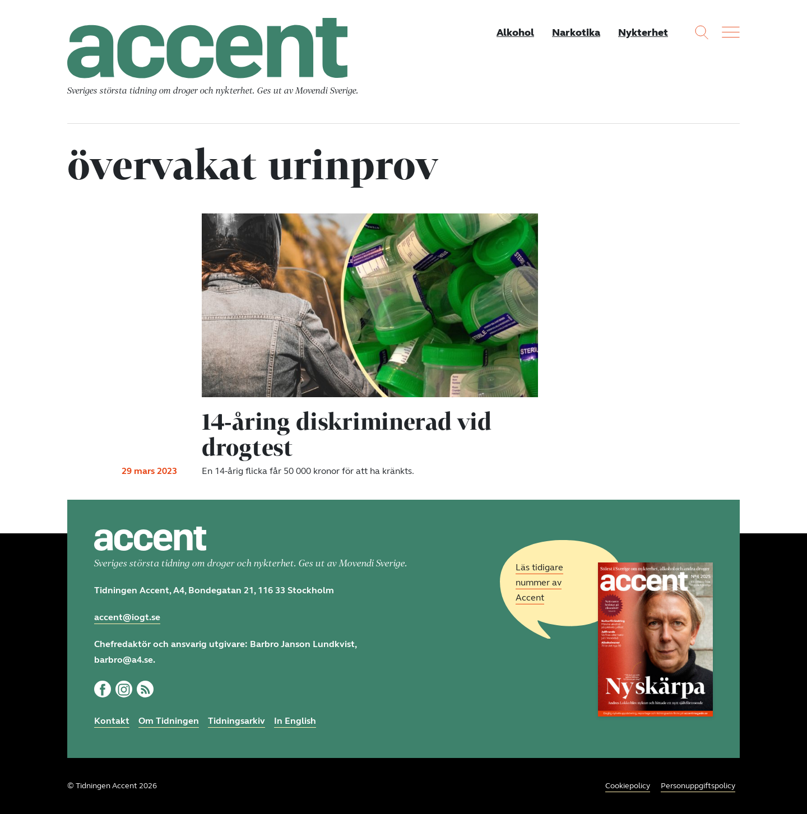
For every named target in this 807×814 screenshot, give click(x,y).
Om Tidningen (168, 720)
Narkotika (576, 32)
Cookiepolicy (627, 785)
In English (295, 720)
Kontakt (111, 720)
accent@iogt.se (127, 617)
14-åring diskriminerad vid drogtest (346, 434)
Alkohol (515, 32)
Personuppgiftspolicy (698, 785)
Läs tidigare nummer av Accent (539, 582)
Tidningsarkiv (236, 720)
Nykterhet (643, 32)
